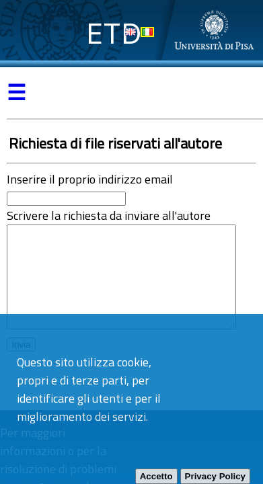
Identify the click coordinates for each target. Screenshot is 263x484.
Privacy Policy (215, 476)
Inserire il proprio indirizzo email (90, 179)
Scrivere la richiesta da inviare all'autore (109, 215)
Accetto (156, 476)
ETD (114, 33)
